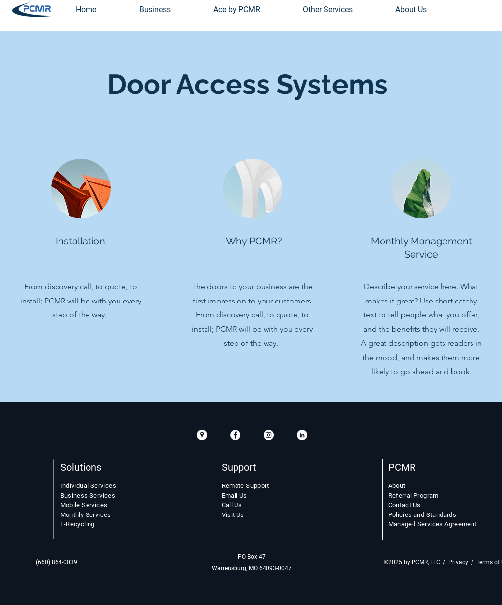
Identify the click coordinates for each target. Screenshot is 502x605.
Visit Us (233, 514)
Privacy (458, 562)
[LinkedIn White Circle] (302, 435)
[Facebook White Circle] (235, 435)
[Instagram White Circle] (269, 435)
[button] (328, 9)
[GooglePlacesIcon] (202, 435)
